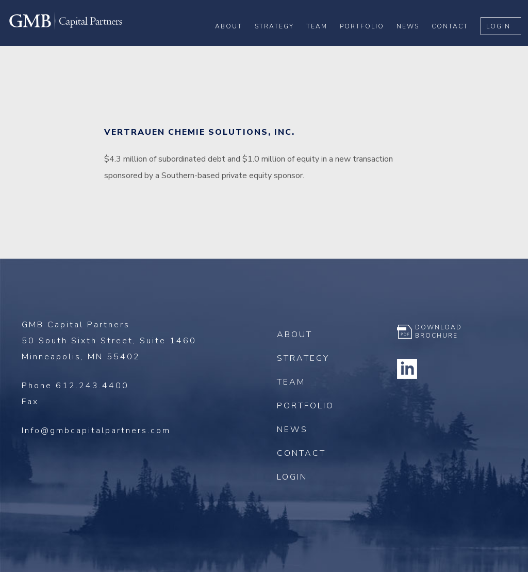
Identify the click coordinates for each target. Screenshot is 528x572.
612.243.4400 (92, 385)
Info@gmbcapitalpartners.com (96, 430)
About (236, 42)
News (415, 42)
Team (324, 42)
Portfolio (369, 42)
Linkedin (407, 368)
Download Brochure (438, 331)
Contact (457, 42)
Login (505, 42)
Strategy (281, 42)
